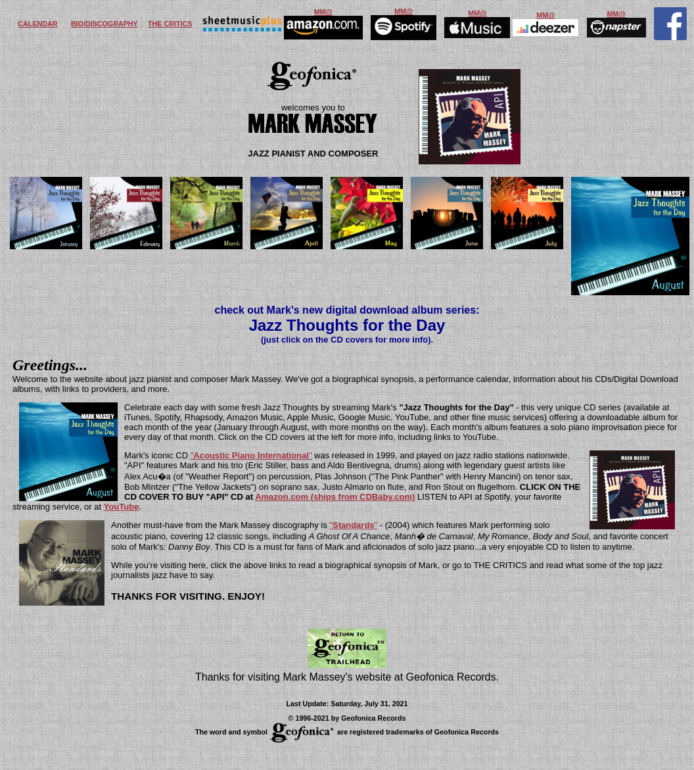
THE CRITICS (170, 24)
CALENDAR (37, 24)
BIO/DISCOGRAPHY (104, 24)
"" (251, 455)
